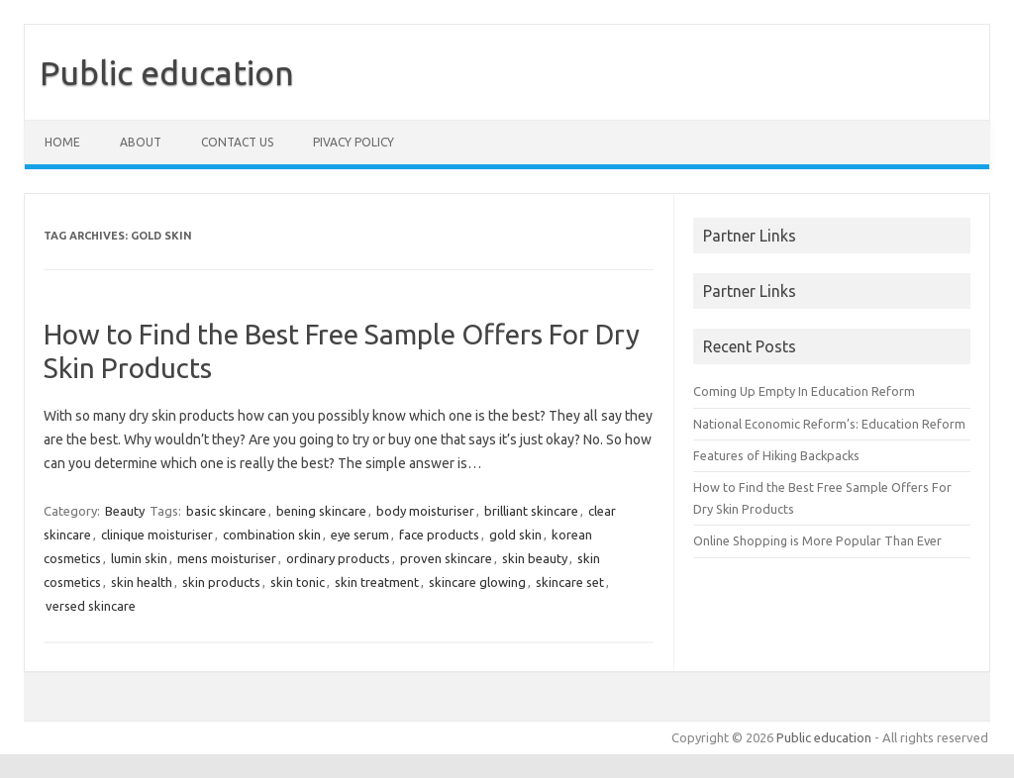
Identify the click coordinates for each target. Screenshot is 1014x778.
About (140, 142)
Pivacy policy (353, 142)
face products (439, 534)
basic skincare (226, 511)
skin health (141, 582)
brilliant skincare (531, 511)
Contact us (237, 142)
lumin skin (139, 558)
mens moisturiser (226, 558)
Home (62, 142)
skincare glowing (477, 582)
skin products (221, 582)
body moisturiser (425, 511)
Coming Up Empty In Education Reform (804, 391)
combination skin (272, 534)
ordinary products (338, 558)
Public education (167, 72)
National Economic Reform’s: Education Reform (829, 424)
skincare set (570, 582)
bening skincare (321, 511)
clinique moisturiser (157, 534)
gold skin (515, 534)
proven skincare (446, 558)
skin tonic (297, 582)
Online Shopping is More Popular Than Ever (817, 540)
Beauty (125, 511)
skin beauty (534, 558)
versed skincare (91, 606)
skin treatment (377, 582)
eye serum (360, 534)
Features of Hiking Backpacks (776, 455)
